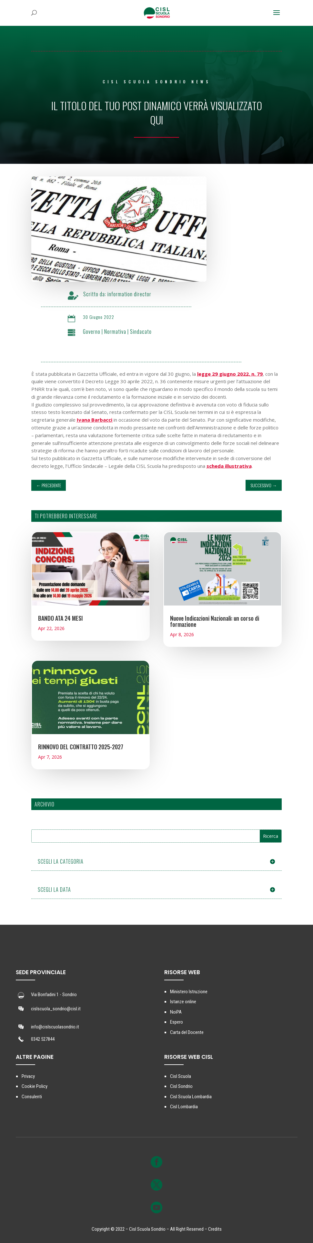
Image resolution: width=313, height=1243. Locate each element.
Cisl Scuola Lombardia (191, 1097)
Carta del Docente (187, 1032)
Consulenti (32, 1097)
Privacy (28, 1076)
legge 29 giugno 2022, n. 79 (230, 374)
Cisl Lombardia (184, 1107)
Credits (215, 1229)
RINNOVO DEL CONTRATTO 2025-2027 (80, 747)
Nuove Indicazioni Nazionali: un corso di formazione (214, 621)
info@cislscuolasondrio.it (55, 1027)
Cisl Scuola (180, 1076)
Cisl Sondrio (181, 1086)
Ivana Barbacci (94, 419)
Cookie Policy (34, 1086)
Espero (176, 1022)
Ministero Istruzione (188, 992)
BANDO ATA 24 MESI (60, 618)
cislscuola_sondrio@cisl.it (56, 1009)
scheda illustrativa (229, 466)
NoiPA (176, 1012)
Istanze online (183, 1002)
